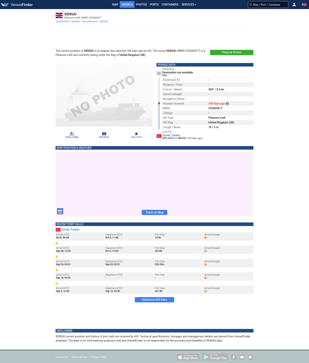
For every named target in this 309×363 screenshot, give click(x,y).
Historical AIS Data (154, 299)
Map (115, 4)
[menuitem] (63, 21)
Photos (141, 4)
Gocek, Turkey (171, 135)
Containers (170, 4)
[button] (294, 4)
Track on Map (154, 212)
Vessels (127, 4)
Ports (154, 4)
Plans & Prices (231, 52)
